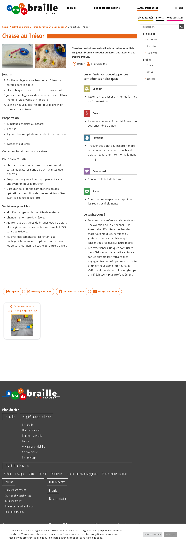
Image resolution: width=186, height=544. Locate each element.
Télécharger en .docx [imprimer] (39, 291)
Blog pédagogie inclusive (106, 7)
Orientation (151, 45)
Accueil (5, 26)
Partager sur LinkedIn (106, 291)
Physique (21, 474)
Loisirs (27, 441)
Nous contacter (176, 17)
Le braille (71, 7)
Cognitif (47, 474)
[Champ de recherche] (159, 26)
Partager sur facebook (72, 291)
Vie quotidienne (32, 452)
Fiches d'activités (45, 26)
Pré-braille (29, 424)
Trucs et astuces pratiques (128, 474)
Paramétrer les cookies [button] (152, 534)
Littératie (150, 71)
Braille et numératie (35, 435)
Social (34, 474)
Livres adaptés (146, 17)
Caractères (151, 65)
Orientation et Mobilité (36, 446)
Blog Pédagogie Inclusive (40, 416)
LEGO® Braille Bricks (147, 7)
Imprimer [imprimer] (13, 291)
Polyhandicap (31, 457)
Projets (161, 17)
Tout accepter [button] (171, 534)
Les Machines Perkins (16, 497)
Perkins (180, 7)
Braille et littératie (33, 430)
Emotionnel (63, 474)
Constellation (152, 52)
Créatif (8, 474)
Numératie (151, 78)
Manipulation (65, 26)
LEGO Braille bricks (22, 26)
